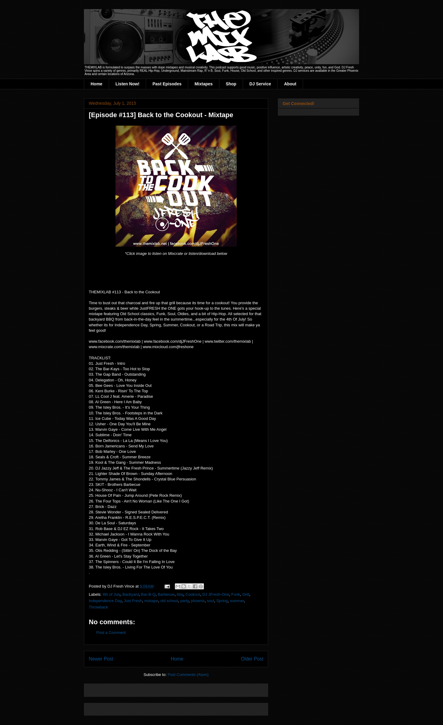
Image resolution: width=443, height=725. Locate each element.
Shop (231, 83)
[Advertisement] (160, 688)
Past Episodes (167, 83)
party (184, 600)
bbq (180, 594)
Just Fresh (133, 600)
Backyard (130, 594)
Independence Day (105, 600)
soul (210, 600)
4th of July (111, 594)
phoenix (198, 600)
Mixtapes (204, 83)
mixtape (151, 600)
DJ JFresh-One (215, 594)
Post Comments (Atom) (188, 674)
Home (96, 83)
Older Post (252, 658)
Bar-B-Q (148, 594)
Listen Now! (127, 83)
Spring (222, 600)
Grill (245, 594)
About (290, 83)
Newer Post (101, 658)
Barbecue (166, 594)
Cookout (192, 594)
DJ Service (260, 83)
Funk (235, 594)
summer (237, 600)
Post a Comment (111, 632)
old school (169, 600)
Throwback (98, 607)
